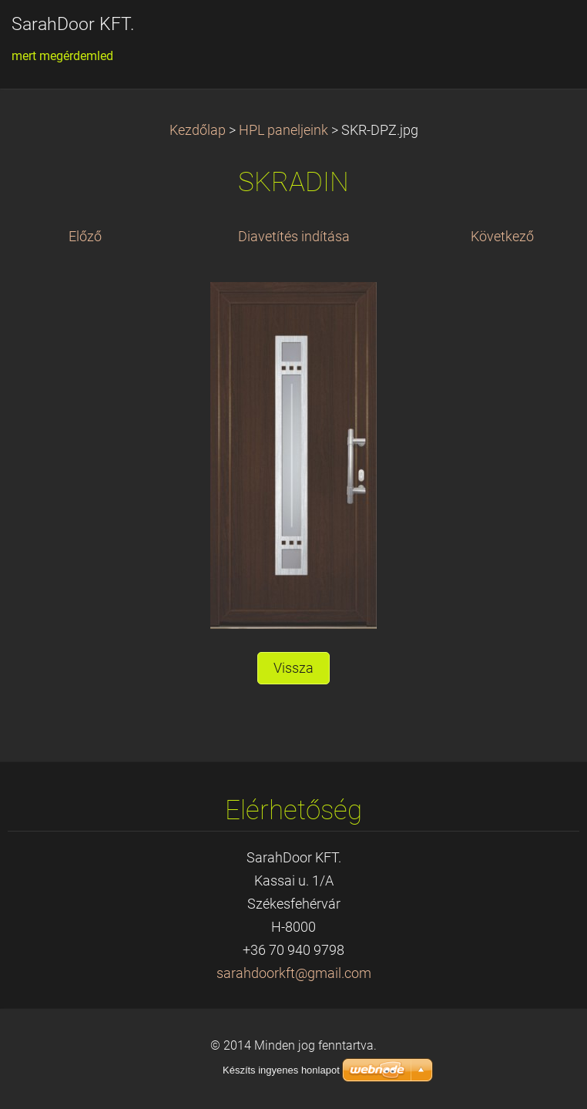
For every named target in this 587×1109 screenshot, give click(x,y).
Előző (85, 236)
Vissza (293, 668)
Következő (502, 236)
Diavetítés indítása (294, 236)
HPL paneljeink (283, 130)
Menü (545, 35)
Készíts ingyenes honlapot (281, 1070)
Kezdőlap (197, 130)
